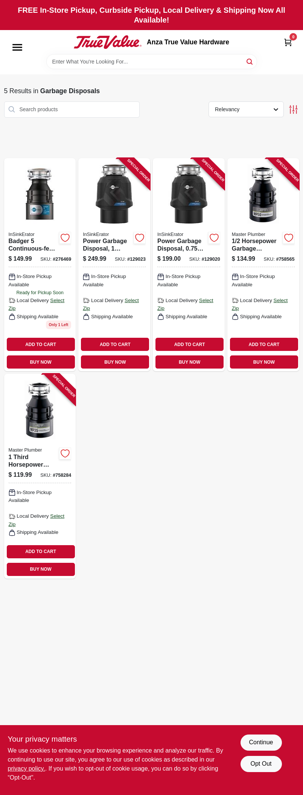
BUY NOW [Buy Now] (40, 362)
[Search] (250, 61)
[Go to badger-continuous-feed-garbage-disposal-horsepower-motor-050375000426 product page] (40, 264)
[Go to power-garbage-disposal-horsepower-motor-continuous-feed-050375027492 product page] (189, 264)
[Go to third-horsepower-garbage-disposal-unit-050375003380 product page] (40, 476)
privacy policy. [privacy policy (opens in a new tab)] (26, 768)
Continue (261, 742)
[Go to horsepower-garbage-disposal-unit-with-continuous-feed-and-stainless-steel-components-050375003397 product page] (263, 264)
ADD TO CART (40, 344)
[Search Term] (151, 61)
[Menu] (17, 47)
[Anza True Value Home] (108, 42)
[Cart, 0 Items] (288, 42)
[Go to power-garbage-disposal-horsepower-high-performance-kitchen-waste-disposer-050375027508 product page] (114, 264)
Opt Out (260, 763)
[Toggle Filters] (293, 109)
